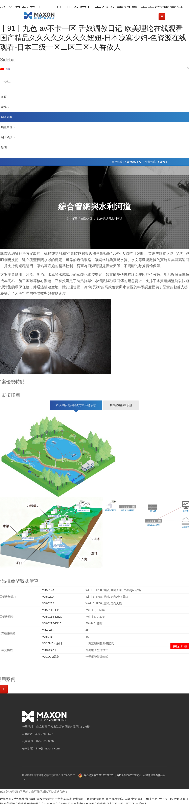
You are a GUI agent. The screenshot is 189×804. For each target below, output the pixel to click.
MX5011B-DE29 (52, 616)
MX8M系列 (49, 650)
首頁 (4, 96)
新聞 (4, 147)
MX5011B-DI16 (51, 610)
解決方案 (8, 117)
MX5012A (48, 590)
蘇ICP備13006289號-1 (129, 775)
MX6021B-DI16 (51, 623)
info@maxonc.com (48, 748)
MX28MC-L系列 (52, 643)
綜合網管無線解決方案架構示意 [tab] (76, 405)
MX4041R (48, 630)
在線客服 (179, 646)
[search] (19, 82)
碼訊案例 (8, 127)
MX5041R (48, 636)
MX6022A (48, 596)
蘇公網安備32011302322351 (99, 775)
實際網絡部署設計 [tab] (121, 405)
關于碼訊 (8, 137)
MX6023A (48, 603)
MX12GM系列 (51, 656)
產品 (5, 107)
